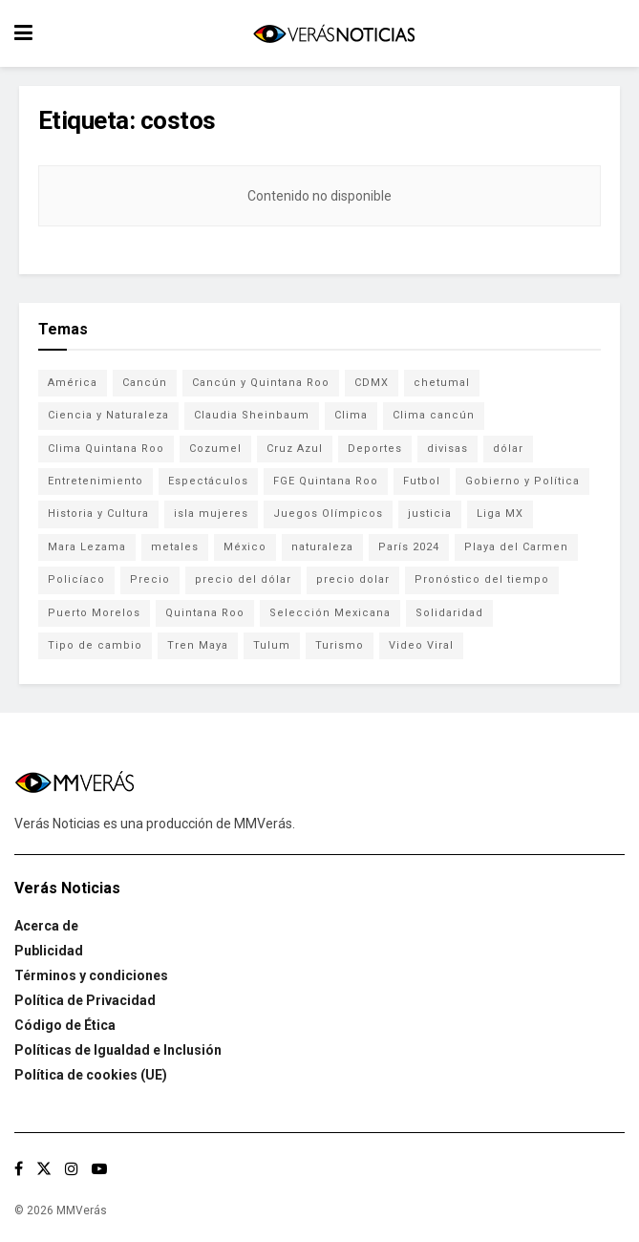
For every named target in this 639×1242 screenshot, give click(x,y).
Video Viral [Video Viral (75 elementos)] (421, 645)
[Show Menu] (23, 33)
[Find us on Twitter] (44, 1169)
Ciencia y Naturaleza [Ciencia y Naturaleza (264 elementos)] (108, 415)
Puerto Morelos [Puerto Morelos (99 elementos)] (94, 613)
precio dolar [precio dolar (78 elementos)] (353, 579)
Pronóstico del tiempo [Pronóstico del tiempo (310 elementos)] (482, 579)
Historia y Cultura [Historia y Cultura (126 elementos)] (98, 513)
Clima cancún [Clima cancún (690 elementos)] (434, 415)
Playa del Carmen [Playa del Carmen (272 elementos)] (516, 547)
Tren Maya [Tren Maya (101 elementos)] (197, 645)
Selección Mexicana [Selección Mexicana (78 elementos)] (330, 613)
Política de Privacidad (85, 1000)
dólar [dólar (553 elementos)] (508, 448)
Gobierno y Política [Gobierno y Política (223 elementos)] (522, 481)
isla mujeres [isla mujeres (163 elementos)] (211, 513)
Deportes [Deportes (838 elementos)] (375, 448)
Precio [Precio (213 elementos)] (150, 579)
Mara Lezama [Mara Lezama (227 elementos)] (87, 547)
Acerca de (46, 925)
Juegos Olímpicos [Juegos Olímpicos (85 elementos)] (328, 513)
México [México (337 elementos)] (245, 547)
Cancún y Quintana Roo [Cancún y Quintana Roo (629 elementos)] (261, 382)
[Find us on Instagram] (71, 1169)
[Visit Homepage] (333, 34)
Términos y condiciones (91, 975)
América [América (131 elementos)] (72, 382)
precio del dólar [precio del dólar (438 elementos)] (243, 579)
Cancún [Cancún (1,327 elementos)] (144, 382)
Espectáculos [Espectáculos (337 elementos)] (208, 481)
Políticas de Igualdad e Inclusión (118, 1050)
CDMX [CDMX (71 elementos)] (371, 382)
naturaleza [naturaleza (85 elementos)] (322, 547)
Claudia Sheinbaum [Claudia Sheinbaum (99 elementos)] (251, 415)
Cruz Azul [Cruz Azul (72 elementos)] (294, 448)
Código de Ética (65, 1025)
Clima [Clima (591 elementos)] (351, 415)
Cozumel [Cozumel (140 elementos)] (215, 448)
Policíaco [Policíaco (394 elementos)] (76, 579)
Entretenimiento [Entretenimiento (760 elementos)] (95, 481)
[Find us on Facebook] (18, 1169)
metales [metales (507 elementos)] (175, 547)
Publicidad (48, 950)
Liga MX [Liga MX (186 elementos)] (500, 513)
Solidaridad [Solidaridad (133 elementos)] (449, 613)
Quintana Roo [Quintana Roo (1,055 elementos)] (205, 613)
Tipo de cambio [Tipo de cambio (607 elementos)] (95, 645)
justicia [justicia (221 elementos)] (430, 513)
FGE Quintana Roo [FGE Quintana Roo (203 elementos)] (325, 481)
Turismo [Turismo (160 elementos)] (339, 645)
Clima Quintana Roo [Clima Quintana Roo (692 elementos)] (106, 448)
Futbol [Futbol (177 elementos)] (421, 481)
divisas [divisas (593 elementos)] (447, 448)
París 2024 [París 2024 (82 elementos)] (408, 547)
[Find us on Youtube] (99, 1169)
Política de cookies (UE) (90, 1074)
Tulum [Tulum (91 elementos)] (271, 645)
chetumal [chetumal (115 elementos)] (442, 382)
